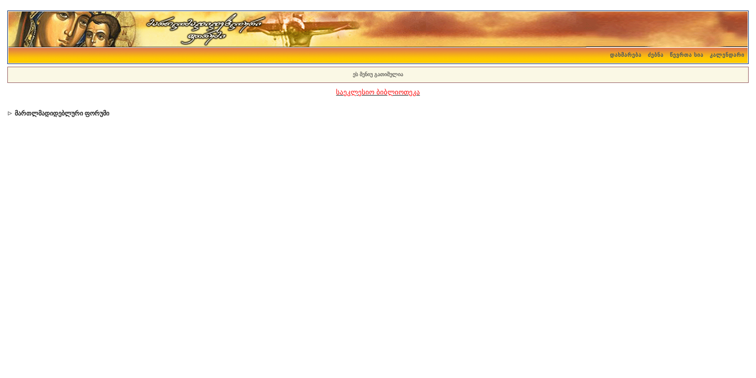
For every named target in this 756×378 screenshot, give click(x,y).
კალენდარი (727, 55)
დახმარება (626, 55)
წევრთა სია (687, 55)
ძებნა (656, 55)
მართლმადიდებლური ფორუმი (62, 113)
